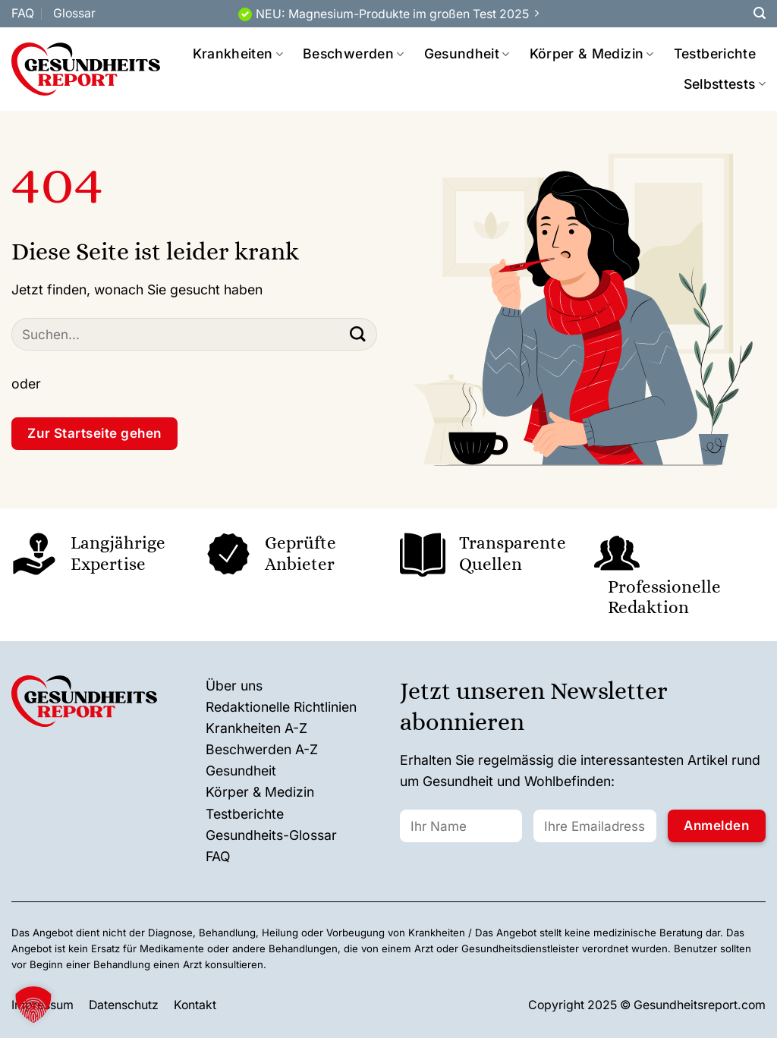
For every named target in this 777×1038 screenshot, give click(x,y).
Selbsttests (725, 84)
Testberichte (715, 53)
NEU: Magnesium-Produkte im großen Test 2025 (392, 14)
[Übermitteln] (357, 334)
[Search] (759, 13)
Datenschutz (124, 1005)
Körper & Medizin (592, 53)
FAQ (22, 13)
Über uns (234, 686)
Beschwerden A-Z (262, 749)
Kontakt (195, 1005)
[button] (33, 1004)
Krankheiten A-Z (256, 728)
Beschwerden (353, 53)
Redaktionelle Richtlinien (281, 707)
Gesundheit (467, 53)
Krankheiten (238, 53)
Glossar (74, 13)
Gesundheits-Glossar (271, 835)
